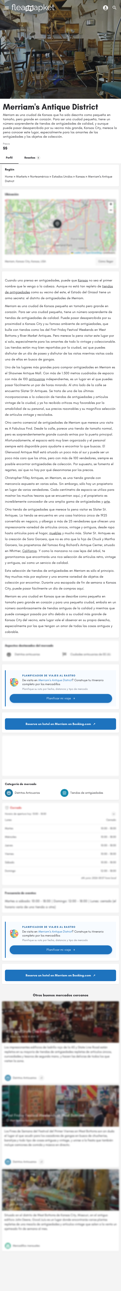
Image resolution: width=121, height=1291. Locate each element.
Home (9, 176)
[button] (60, 227)
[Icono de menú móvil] (6, 8)
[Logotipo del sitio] (33, 8)
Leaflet (76, 252)
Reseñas (32, 158)
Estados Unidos (62, 176)
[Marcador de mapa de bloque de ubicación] (57, 224)
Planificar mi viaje (61, 698)
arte (107, 501)
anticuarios (37, 379)
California (29, 551)
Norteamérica (39, 176)
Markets (21, 176)
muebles (55, 533)
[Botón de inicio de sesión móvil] (105, 7)
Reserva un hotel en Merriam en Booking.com (58, 724)
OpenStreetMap (93, 252)
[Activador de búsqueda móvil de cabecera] (114, 7)
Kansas (80, 176)
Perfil (9, 157)
